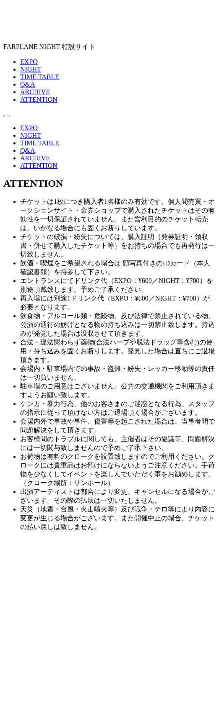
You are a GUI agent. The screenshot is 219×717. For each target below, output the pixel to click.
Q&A (27, 84)
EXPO (29, 61)
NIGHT (30, 69)
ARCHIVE (35, 91)
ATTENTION (38, 99)
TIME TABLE (39, 76)
